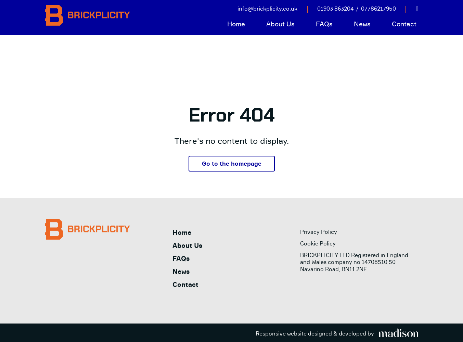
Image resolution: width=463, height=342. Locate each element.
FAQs (324, 24)
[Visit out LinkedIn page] (417, 9)
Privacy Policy (318, 231)
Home (236, 24)
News (362, 24)
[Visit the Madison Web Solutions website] (337, 333)
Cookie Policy (318, 243)
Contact (404, 24)
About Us (280, 24)
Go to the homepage (231, 163)
